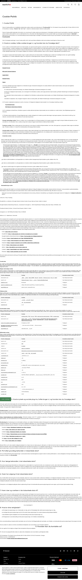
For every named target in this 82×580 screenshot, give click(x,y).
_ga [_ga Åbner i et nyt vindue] (22, 302)
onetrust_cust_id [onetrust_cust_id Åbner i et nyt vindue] (46, 277)
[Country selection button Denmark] (6, 551)
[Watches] (23, 7)
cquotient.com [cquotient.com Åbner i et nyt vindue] (4, 384)
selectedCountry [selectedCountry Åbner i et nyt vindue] (52, 319)
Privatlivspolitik (6, 36)
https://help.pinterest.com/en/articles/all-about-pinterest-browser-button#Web (26, 434)
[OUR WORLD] (66, 7)
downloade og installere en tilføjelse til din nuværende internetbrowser (32, 180)
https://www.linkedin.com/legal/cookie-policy (18, 249)
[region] (41, 572)
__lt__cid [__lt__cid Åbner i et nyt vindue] (23, 341)
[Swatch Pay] (59, 7)
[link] (9, 1)
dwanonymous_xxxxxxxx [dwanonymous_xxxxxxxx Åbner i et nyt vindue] (27, 320)
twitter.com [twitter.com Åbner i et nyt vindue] (3, 389)
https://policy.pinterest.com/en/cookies (17, 251)
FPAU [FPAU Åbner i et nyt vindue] (51, 316)
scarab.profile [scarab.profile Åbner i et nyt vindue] (25, 316)
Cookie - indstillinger (6, 399)
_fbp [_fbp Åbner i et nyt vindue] (29, 353)
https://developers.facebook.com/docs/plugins (19, 427)
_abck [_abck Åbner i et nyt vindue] (23, 277)
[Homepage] (6, 4)
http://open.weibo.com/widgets (13, 440)
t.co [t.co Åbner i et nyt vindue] (2, 382)
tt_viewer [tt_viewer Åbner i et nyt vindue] (23, 346)
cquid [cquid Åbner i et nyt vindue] (26, 318)
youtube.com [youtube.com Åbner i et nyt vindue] (3, 374)
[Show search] (68, 4)
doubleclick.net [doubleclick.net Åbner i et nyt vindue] (4, 365)
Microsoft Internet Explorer (9, 71)
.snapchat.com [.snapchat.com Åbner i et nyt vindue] (4, 377)
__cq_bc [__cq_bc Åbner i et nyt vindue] (35, 280)
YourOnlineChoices (9, 104)
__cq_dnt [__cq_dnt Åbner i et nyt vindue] (30, 318)
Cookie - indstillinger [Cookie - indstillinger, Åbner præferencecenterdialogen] (63, 568)
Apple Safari (5, 75)
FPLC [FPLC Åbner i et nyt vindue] (29, 316)
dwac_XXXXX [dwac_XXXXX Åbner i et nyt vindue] (31, 277)
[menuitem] (16, 7)
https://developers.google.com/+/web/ (15, 436)
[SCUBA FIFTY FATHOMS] (48, 7)
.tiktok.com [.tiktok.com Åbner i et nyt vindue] (3, 358)
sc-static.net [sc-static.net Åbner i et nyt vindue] (3, 394)
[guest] (71, 4)
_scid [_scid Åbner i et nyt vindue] (26, 353)
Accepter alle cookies (63, 576)
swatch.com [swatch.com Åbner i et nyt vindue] (3, 367)
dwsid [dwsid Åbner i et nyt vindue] (56, 277)
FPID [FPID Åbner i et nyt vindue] (36, 316)
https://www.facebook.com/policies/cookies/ (11, 417)
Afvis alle (62, 572)
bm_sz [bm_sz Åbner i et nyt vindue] (32, 316)
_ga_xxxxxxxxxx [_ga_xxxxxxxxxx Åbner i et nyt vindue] (27, 302)
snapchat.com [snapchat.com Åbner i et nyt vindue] (4, 304)
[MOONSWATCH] (37, 7)
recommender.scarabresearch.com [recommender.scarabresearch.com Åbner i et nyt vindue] (8, 372)
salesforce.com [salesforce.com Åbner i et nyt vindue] (4, 282)
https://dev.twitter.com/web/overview (15, 429)
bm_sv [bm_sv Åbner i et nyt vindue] (31, 280)
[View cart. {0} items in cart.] (79, 4)
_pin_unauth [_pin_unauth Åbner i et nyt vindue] (33, 353)
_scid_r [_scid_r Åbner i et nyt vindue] (23, 353)
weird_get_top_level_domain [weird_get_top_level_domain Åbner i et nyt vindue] (43, 316)
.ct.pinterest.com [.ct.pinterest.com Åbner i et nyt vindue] (4, 355)
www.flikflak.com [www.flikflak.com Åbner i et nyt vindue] (4, 287)
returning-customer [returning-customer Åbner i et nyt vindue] (26, 319)
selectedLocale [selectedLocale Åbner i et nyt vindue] (40, 319)
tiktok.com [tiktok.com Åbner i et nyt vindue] (3, 370)
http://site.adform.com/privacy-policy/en (16, 247)
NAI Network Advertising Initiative (13, 106)
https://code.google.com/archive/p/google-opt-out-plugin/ (23, 233)
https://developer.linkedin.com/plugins (16, 431)
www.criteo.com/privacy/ (11, 231)
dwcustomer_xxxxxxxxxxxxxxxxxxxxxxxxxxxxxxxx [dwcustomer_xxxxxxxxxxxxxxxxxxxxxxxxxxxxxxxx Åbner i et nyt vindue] (32, 350)
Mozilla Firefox (6, 78)
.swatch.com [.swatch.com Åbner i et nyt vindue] (3, 391)
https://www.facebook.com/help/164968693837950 (20, 238)
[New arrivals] (16, 7)
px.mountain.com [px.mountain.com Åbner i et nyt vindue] (4, 362)
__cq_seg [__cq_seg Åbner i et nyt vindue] (46, 319)
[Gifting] (30, 7)
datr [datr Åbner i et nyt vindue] (22, 343)
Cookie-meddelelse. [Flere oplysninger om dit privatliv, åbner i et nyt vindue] (10, 573)
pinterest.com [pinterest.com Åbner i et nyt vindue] (4, 360)
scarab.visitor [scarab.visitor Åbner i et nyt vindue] (56, 316)
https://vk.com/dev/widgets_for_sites (13, 438)
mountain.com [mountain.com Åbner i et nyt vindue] (4, 379)
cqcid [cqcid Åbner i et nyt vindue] (23, 318)
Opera (3, 82)
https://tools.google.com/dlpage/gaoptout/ (31, 236)
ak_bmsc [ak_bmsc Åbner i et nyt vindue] (41, 277)
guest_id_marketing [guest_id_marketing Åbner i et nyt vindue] (26, 348)
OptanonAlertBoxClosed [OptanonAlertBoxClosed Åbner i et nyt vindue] (42, 280)
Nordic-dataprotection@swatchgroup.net (17, 538)
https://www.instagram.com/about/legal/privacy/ (20, 240)
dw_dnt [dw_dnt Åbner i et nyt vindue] (36, 277)
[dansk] (79, 1)
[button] (75, 4)
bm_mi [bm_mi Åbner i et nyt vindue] (52, 277)
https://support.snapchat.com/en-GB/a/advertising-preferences (23, 242)
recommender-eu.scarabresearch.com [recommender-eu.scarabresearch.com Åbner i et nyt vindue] (9, 386)
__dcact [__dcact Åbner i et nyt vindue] (26, 277)
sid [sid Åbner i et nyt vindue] (31, 319)
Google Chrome (6, 67)
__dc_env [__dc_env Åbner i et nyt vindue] (34, 319)
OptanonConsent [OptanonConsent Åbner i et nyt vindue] (25, 280)
